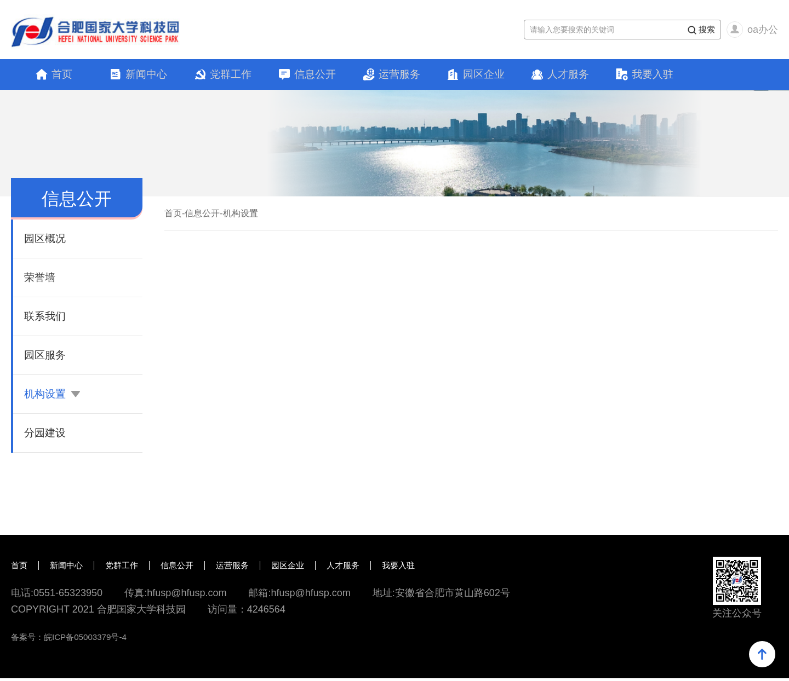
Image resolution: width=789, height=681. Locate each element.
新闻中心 (146, 76)
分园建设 (46, 436)
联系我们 (46, 319)
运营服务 (399, 76)
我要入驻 (652, 76)
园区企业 (484, 76)
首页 (62, 76)
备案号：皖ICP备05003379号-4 (72, 639)
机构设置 (53, 397)
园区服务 (46, 358)
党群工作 (231, 76)
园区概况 (46, 241)
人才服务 (568, 76)
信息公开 (315, 76)
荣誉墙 (40, 280)
